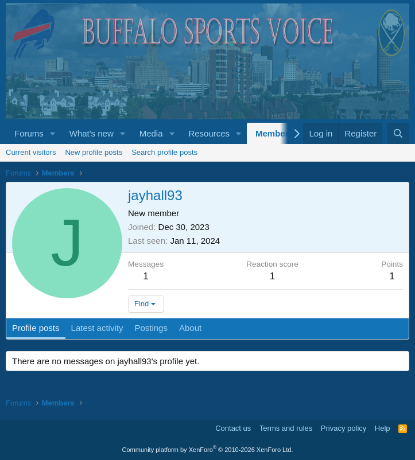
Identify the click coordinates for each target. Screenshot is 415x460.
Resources (209, 133)
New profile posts (93, 152)
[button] (53, 133)
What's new (91, 133)
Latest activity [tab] (97, 328)
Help (382, 428)
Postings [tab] (151, 328)
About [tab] (190, 328)
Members (274, 133)
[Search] (398, 133)
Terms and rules (285, 428)
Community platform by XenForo (207, 449)
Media (151, 133)
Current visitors (31, 152)
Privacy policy (343, 428)
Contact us (233, 428)
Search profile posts (164, 152)
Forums (29, 133)
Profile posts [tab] (36, 328)
